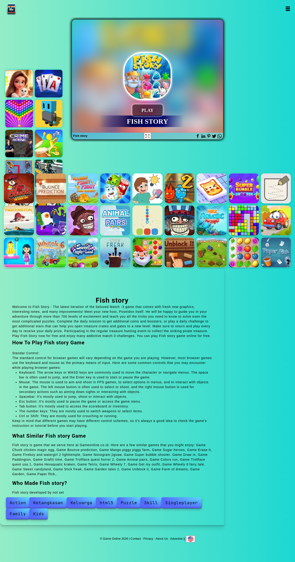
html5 (106, 502)
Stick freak (115, 252)
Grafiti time (51, 220)
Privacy (148, 538)
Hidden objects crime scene (19, 143)
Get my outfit (19, 252)
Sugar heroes (115, 188)
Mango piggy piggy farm (83, 188)
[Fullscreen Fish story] (147, 135)
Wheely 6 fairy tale (51, 252)
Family (18, 513)
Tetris (244, 220)
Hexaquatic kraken (212, 220)
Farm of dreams (212, 252)
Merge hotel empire (19, 83)
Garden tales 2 (147, 252)
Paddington (19, 220)
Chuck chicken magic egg (19, 188)
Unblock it (180, 252)
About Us (162, 538)
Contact (135, 538)
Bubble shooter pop (19, 113)
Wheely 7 (276, 220)
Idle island (48, 143)
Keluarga (81, 502)
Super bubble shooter (244, 188)
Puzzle (129, 502)
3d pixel (48, 113)
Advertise (176, 538)
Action (18, 502)
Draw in (276, 188)
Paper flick (276, 252)
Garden (244, 252)
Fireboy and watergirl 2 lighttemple (180, 188)
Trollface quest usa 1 (180, 220)
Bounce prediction (51, 188)
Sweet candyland (83, 252)
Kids (38, 513)
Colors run (147, 220)
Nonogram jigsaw (212, 188)
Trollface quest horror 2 (83, 220)
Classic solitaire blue (48, 83)
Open (287, 8)
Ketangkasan (48, 502)
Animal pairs (115, 220)
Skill (151, 502)
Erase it (147, 188)
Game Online (26, 8)
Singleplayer (181, 502)
